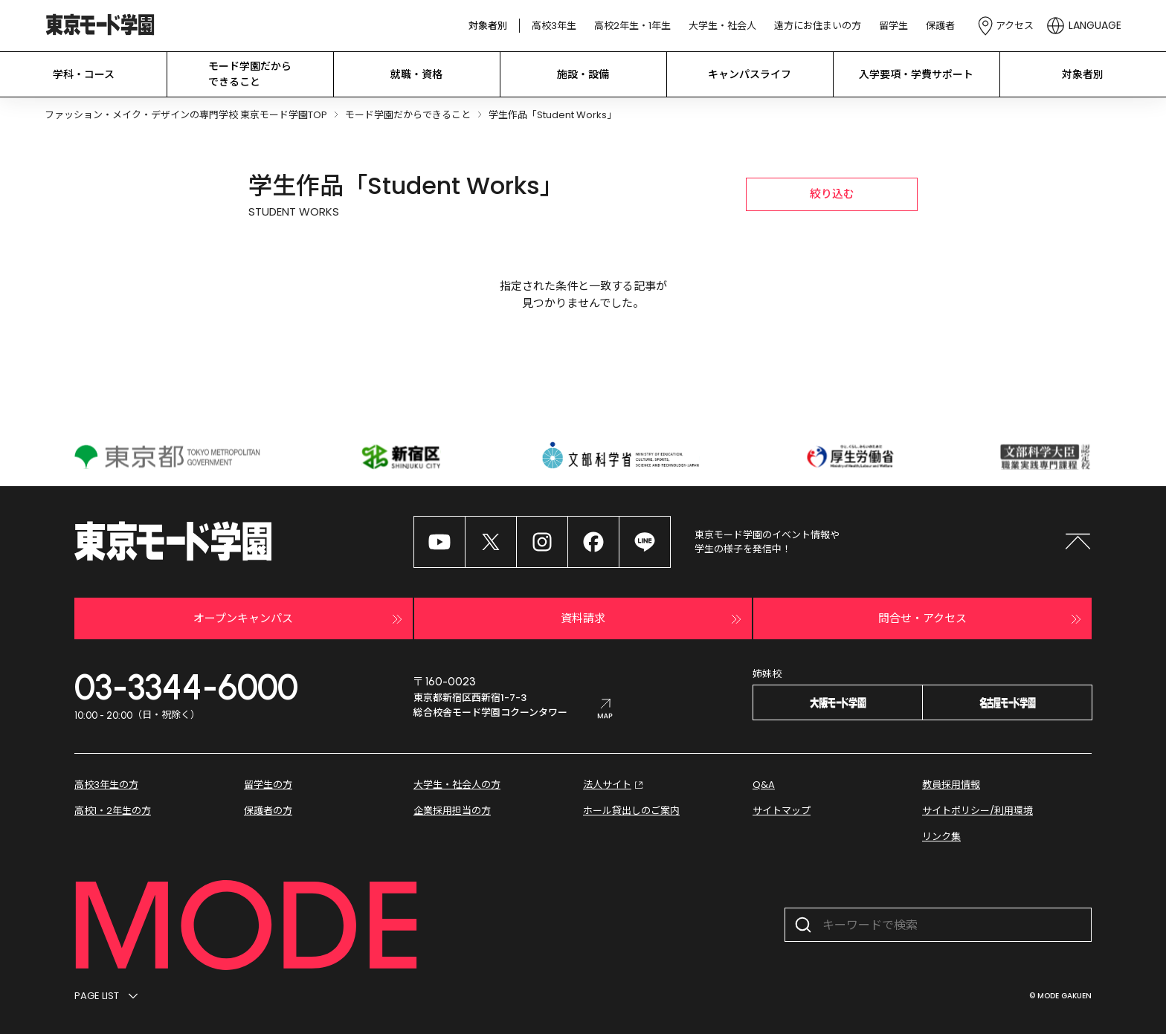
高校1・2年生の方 (112, 811)
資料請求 (653, 619)
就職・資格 (416, 74)
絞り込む (832, 193)
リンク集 (941, 837)
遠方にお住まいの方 (817, 26)
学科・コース (84, 74)
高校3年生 (554, 26)
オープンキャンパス (299, 619)
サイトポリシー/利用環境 (977, 811)
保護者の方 (268, 811)
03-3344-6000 (186, 686)
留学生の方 (268, 785)
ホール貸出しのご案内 (631, 811)
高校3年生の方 (106, 785)
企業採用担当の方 (452, 811)
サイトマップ (782, 811)
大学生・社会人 (722, 26)
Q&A (764, 785)
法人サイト (614, 785)
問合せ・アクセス (981, 619)
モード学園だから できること (250, 74)
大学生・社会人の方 (456, 785)
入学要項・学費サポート (916, 74)
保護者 (940, 26)
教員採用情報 (951, 785)
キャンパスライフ (749, 74)
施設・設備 (583, 74)
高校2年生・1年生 (632, 26)
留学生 (893, 26)
